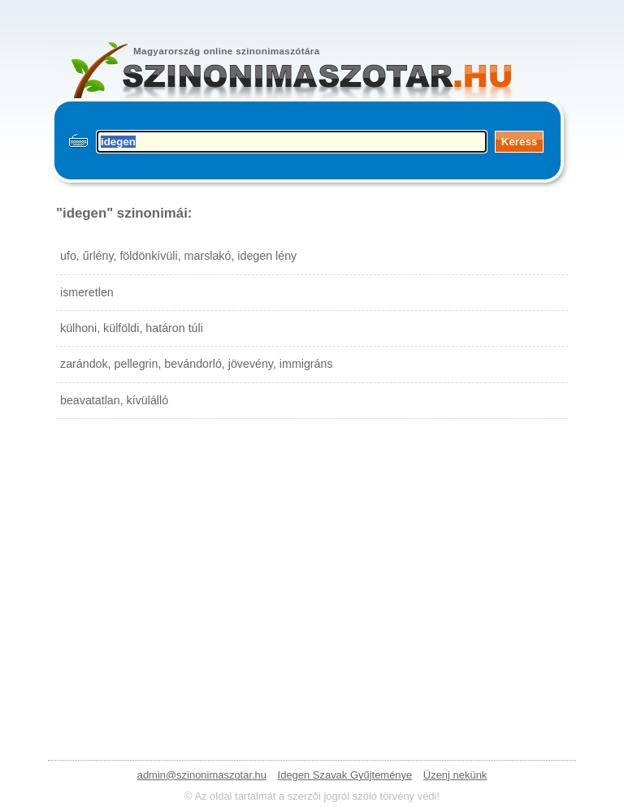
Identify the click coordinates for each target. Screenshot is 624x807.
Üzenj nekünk (455, 775)
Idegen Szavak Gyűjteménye (345, 775)
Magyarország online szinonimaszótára (226, 50)
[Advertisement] (312, 573)
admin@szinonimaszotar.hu (201, 775)
